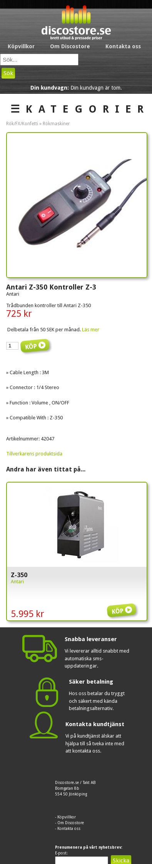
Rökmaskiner (56, 123)
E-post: (61, 853)
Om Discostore (70, 46)
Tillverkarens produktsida (34, 454)
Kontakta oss (123, 46)
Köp (123, 605)
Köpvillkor (21, 46)
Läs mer (90, 329)
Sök (8, 73)
